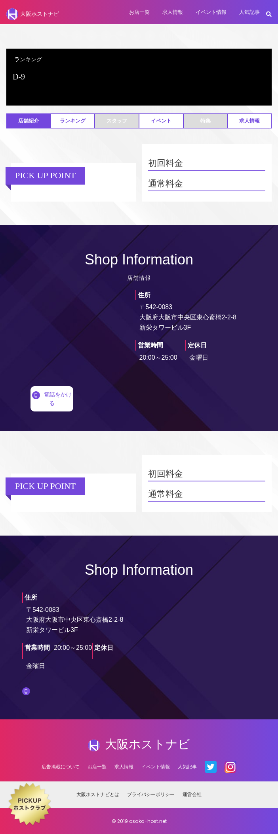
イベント (161, 121)
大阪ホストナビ (32, 14)
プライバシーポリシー (151, 794)
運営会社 (192, 794)
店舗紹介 (28, 121)
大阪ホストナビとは (97, 794)
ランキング (73, 121)
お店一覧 (139, 12)
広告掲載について (61, 766)
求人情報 (172, 12)
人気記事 (249, 12)
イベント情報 (211, 12)
